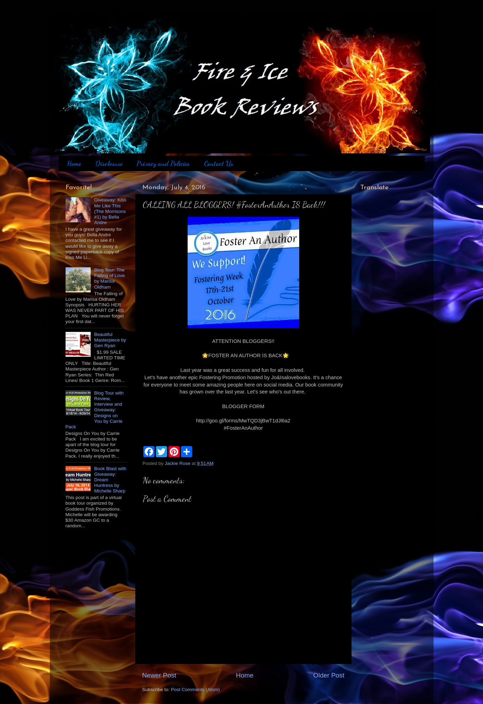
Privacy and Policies (163, 163)
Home (74, 163)
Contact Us (218, 163)
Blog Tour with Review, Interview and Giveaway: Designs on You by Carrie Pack (95, 409)
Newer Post (159, 675)
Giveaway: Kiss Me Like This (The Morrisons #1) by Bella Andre (110, 211)
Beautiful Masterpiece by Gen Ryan (110, 340)
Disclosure (108, 163)
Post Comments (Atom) (195, 689)
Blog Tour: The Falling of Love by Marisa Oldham (109, 278)
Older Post (328, 675)
